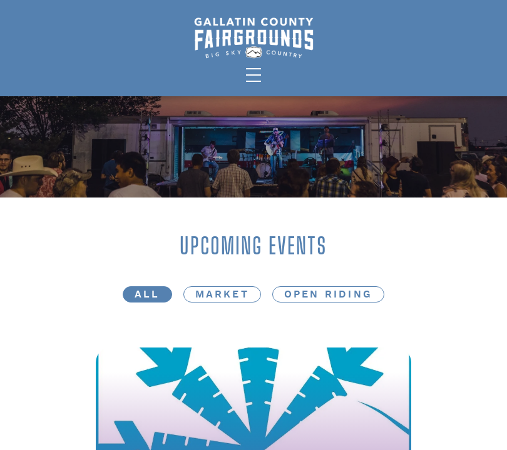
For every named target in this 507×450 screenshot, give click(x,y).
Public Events (60, 52)
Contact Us (453, 52)
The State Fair (60, 29)
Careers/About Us (379, 52)
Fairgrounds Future (433, 29)
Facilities (121, 52)
